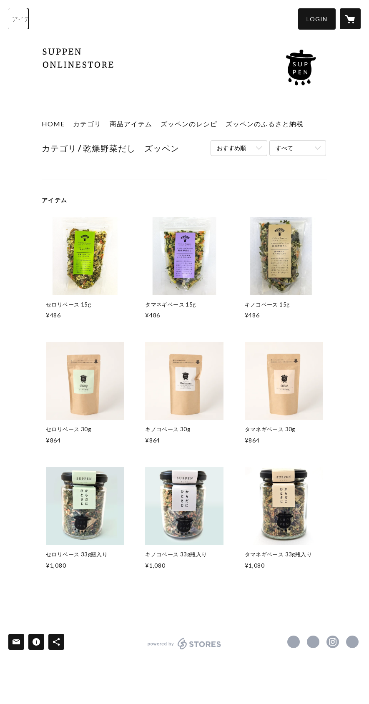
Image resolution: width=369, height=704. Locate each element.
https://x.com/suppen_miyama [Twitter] (313, 642)
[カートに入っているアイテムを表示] (350, 18)
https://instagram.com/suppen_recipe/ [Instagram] (332, 642)
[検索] (18, 18)
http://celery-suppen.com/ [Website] (352, 642)
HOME (53, 124)
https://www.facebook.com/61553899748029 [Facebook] (293, 642)
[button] (317, 19)
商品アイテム (131, 124)
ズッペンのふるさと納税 (265, 124)
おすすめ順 (231, 147)
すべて (284, 147)
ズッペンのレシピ (189, 124)
